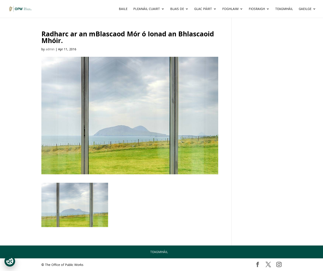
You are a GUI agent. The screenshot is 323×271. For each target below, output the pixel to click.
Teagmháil (284, 9)
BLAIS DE (177, 9)
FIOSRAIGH (257, 9)
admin (50, 49)
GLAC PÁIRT (203, 9)
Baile (123, 9)
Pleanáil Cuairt (146, 9)
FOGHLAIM (230, 9)
